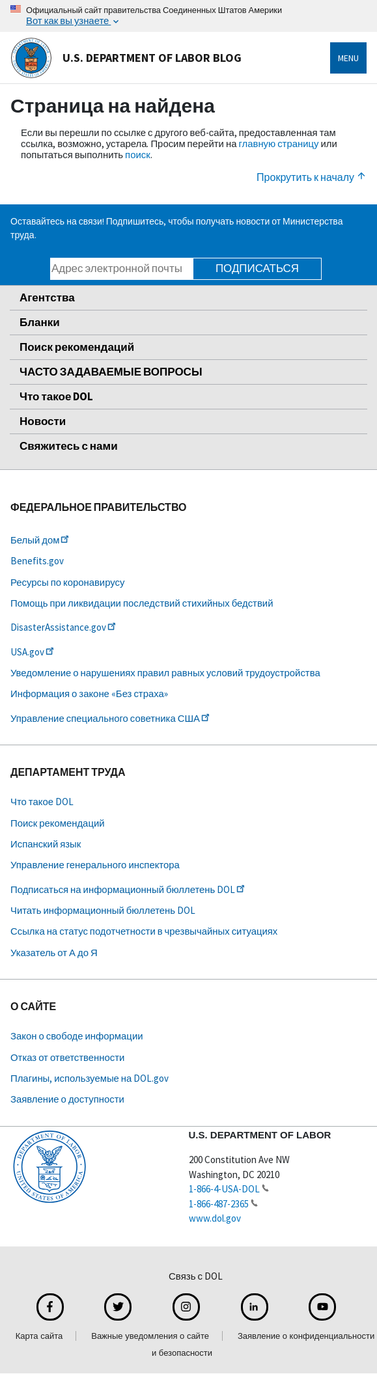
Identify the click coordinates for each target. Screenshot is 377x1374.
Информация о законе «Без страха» (89, 693)
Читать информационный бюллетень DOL (102, 910)
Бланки (40, 322)
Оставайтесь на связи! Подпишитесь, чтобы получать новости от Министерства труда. (176, 228)
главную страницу (278, 143)
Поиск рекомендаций (77, 347)
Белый (40, 540)
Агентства (47, 297)
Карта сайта (39, 1336)
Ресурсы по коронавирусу (67, 582)
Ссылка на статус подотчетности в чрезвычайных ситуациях (143, 931)
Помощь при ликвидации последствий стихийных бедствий (141, 603)
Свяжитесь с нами (69, 446)
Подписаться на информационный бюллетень (128, 889)
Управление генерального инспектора (95, 865)
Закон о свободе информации (76, 1036)
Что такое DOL (56, 396)
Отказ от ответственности (67, 1057)
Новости (43, 421)
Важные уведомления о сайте (150, 1336)
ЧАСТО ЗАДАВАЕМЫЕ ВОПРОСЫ (111, 371)
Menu (348, 58)
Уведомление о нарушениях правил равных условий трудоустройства (165, 672)
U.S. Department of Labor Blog (126, 58)
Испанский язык (45, 844)
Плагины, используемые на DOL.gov (89, 1078)
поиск (137, 154)
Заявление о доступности (67, 1099)
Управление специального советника (111, 718)
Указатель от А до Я (54, 952)
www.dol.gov (215, 1218)
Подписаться (257, 268)
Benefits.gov (37, 561)
